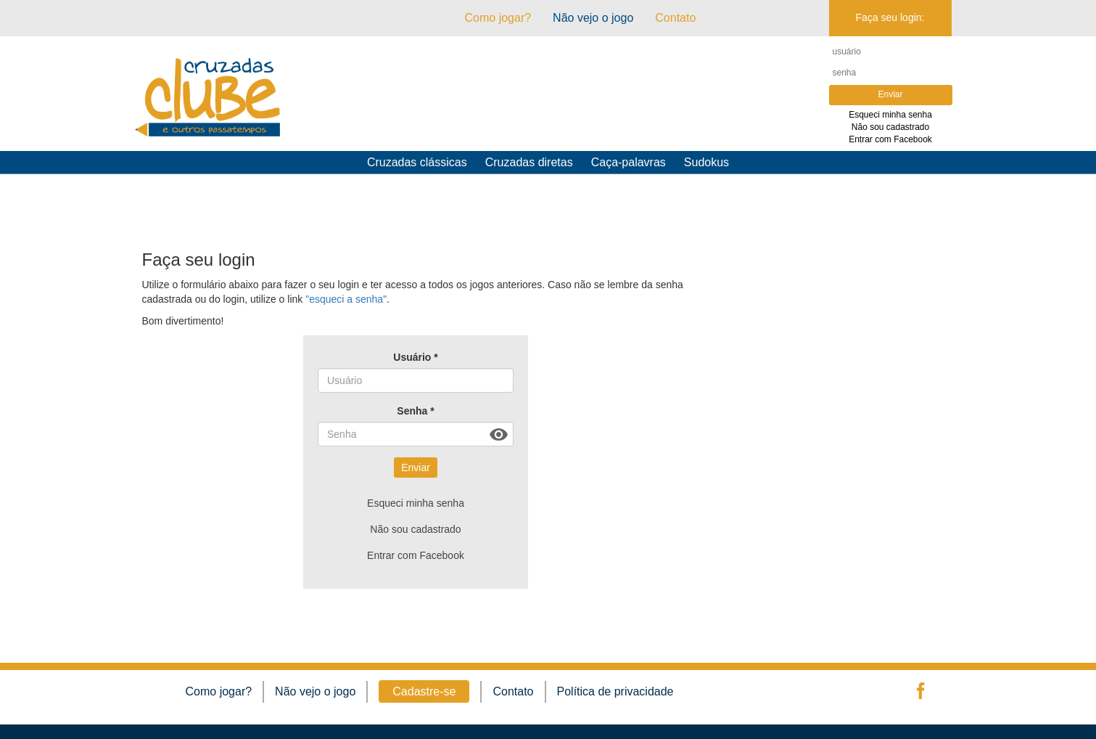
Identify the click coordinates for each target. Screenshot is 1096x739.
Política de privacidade (615, 691)
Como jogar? (498, 18)
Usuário (415, 357)
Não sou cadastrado (890, 127)
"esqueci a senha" (346, 299)
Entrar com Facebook (890, 139)
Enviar (415, 467)
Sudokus (706, 162)
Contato (513, 691)
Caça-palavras (628, 162)
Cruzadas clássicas (417, 162)
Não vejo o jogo (593, 18)
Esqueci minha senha (890, 115)
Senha (415, 411)
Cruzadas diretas (529, 162)
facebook (919, 691)
